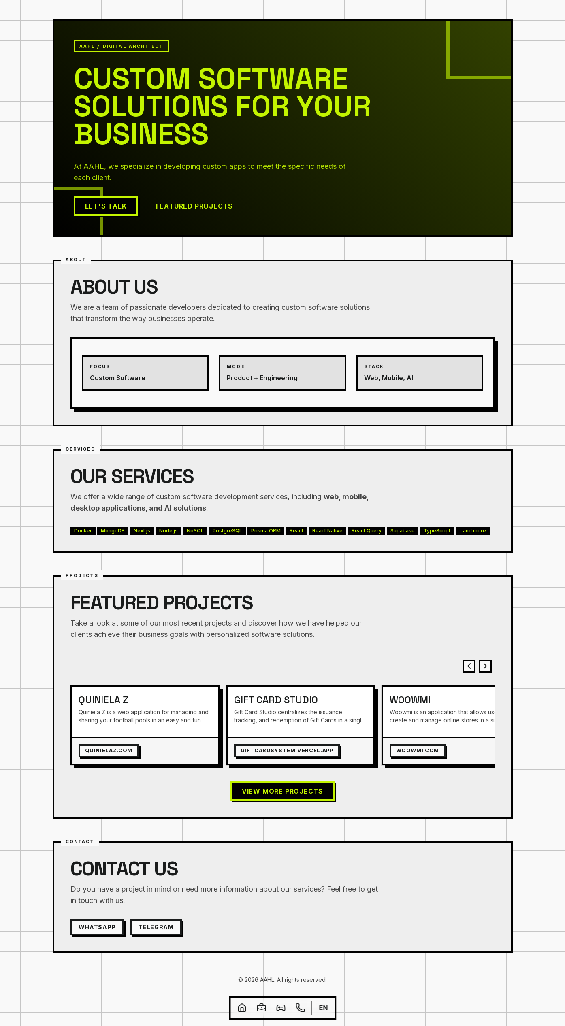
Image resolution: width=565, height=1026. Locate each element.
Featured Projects (194, 206)
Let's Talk (106, 206)
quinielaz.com (108, 750)
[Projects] (261, 1007)
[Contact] (300, 1007)
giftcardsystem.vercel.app (287, 750)
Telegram (156, 927)
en (323, 1008)
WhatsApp (97, 927)
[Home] (242, 1007)
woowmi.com (417, 750)
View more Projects (282, 791)
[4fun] (280, 1007)
